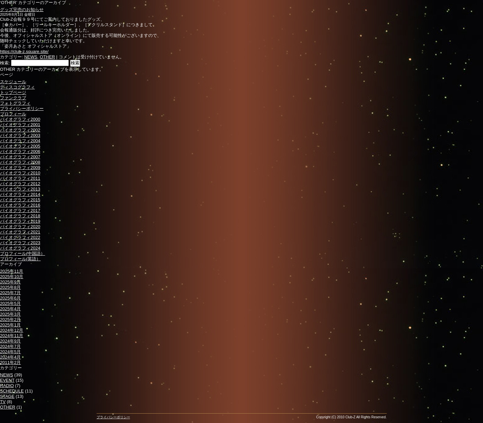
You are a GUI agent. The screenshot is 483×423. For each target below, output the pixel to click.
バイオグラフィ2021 (20, 231)
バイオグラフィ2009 (20, 167)
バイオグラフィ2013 (20, 189)
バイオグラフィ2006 (20, 151)
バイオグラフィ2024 (20, 248)
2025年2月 (10, 319)
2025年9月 (10, 281)
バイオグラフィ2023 (20, 242)
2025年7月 (10, 292)
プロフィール (13, 113)
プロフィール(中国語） (22, 253)
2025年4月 (10, 308)
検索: (5, 62)
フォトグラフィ (15, 103)
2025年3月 (10, 314)
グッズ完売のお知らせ (22, 9)
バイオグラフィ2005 (20, 146)
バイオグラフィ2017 (20, 210)
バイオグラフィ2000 (20, 119)
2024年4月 (10, 357)
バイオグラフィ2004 (20, 140)
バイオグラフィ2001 (20, 124)
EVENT (7, 380)
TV (3, 401)
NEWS (30, 56)
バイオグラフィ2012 (20, 183)
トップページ (13, 92)
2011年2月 (10, 362)
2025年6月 (10, 298)
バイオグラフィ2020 (20, 226)
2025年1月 (10, 324)
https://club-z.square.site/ (24, 51)
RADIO (7, 385)
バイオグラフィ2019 (20, 221)
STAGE (7, 396)
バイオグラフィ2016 (20, 205)
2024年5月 (10, 351)
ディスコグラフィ (17, 87)
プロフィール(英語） (20, 258)
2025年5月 (10, 303)
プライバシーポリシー (22, 108)
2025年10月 (11, 276)
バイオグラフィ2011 (20, 178)
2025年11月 (11, 271)
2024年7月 (10, 346)
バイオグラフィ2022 (20, 237)
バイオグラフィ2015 (20, 199)
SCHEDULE (12, 390)
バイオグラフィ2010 (20, 172)
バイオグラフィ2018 (20, 215)
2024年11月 (11, 335)
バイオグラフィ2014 (20, 194)
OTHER (47, 56)
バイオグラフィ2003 (20, 135)
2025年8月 (10, 287)
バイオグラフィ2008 (20, 162)
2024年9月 (10, 340)
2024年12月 (11, 330)
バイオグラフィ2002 (20, 130)
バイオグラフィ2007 (20, 156)
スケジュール (13, 81)
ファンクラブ (13, 97)
